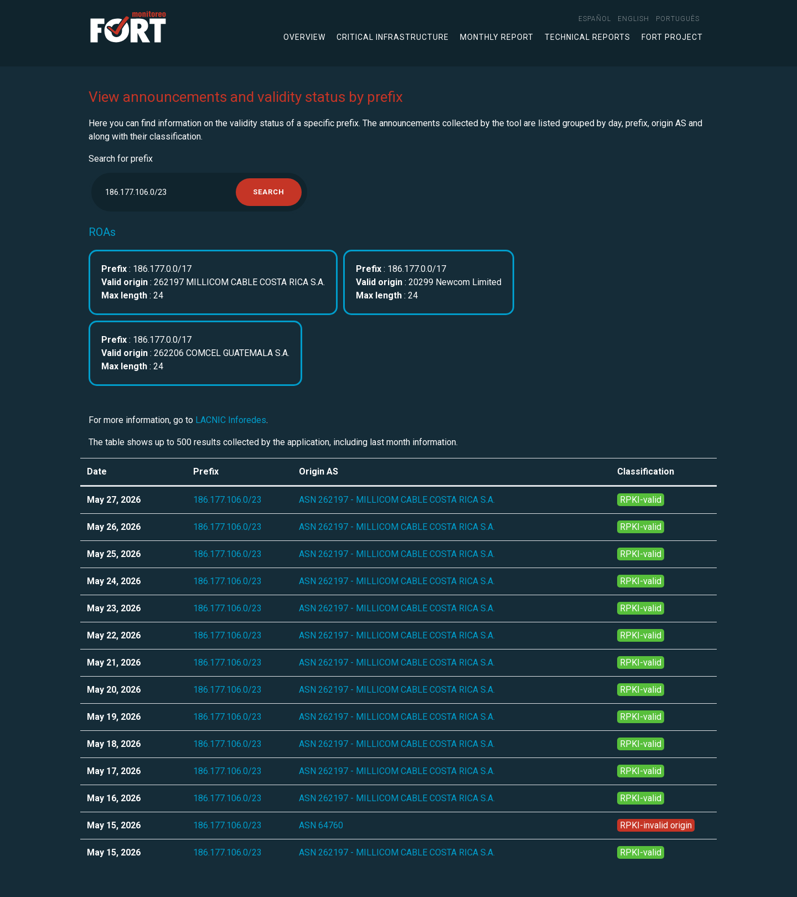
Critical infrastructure (393, 37)
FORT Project (672, 37)
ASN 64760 (321, 825)
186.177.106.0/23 (227, 499)
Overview (304, 37)
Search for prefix (121, 158)
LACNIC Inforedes (230, 420)
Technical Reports (587, 37)
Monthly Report (497, 37)
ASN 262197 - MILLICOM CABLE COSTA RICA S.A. (397, 499)
